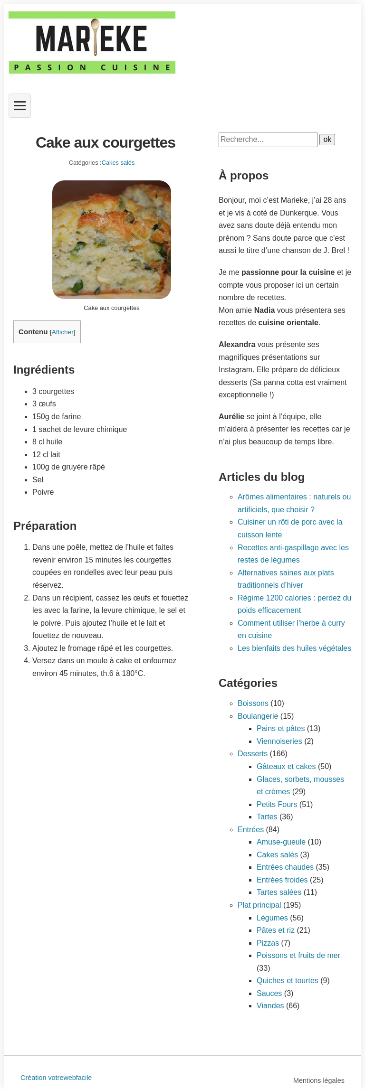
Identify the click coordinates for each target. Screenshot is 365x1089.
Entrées (251, 830)
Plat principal (259, 905)
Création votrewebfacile (56, 1077)
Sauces (269, 993)
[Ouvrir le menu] (20, 106)
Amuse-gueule (281, 842)
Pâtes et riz (276, 930)
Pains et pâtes (281, 728)
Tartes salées (279, 892)
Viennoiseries (279, 741)
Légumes (272, 918)
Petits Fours (277, 804)
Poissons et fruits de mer (298, 955)
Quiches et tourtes (287, 980)
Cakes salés (118, 162)
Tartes (267, 817)
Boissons (253, 703)
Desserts (253, 754)
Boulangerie (258, 716)
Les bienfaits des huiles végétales (294, 648)
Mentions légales (319, 1080)
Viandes (270, 1006)
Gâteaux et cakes (286, 766)
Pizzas (268, 943)
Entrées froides (282, 880)
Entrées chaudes (285, 867)
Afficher (63, 332)
